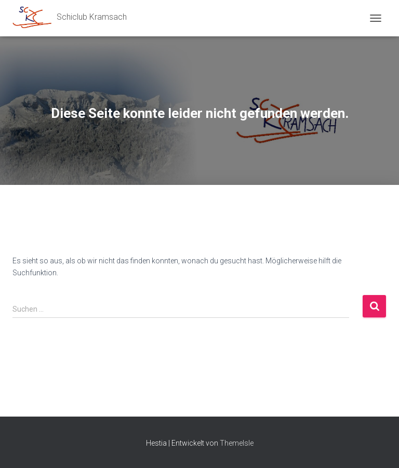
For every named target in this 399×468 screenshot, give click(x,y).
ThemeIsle (237, 443)
